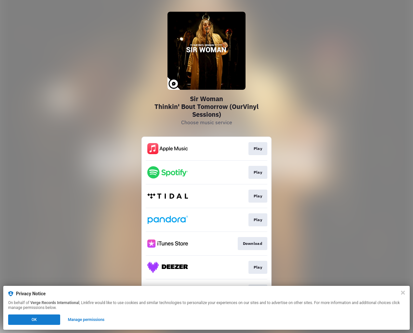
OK (34, 319)
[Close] (403, 292)
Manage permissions (86, 319)
